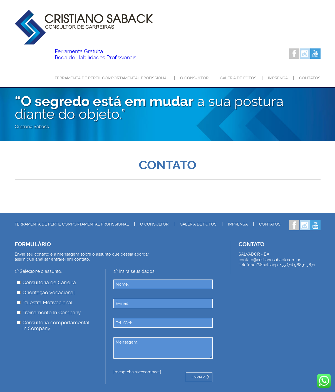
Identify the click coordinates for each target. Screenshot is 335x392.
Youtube (315, 53)
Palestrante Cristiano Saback (84, 27)
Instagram (305, 53)
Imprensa (278, 78)
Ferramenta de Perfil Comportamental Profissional (112, 78)
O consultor (194, 78)
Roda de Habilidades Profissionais (95, 54)
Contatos (310, 78)
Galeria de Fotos (238, 78)
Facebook (294, 53)
